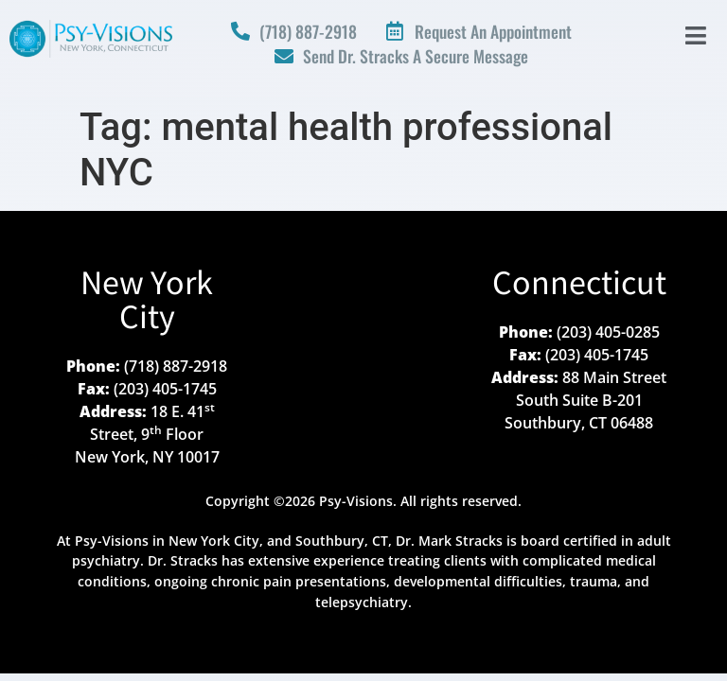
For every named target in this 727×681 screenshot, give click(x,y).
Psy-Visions (112, 541)
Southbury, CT (341, 541)
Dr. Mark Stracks (449, 541)
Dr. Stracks (183, 560)
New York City (146, 301)
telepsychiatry (361, 602)
